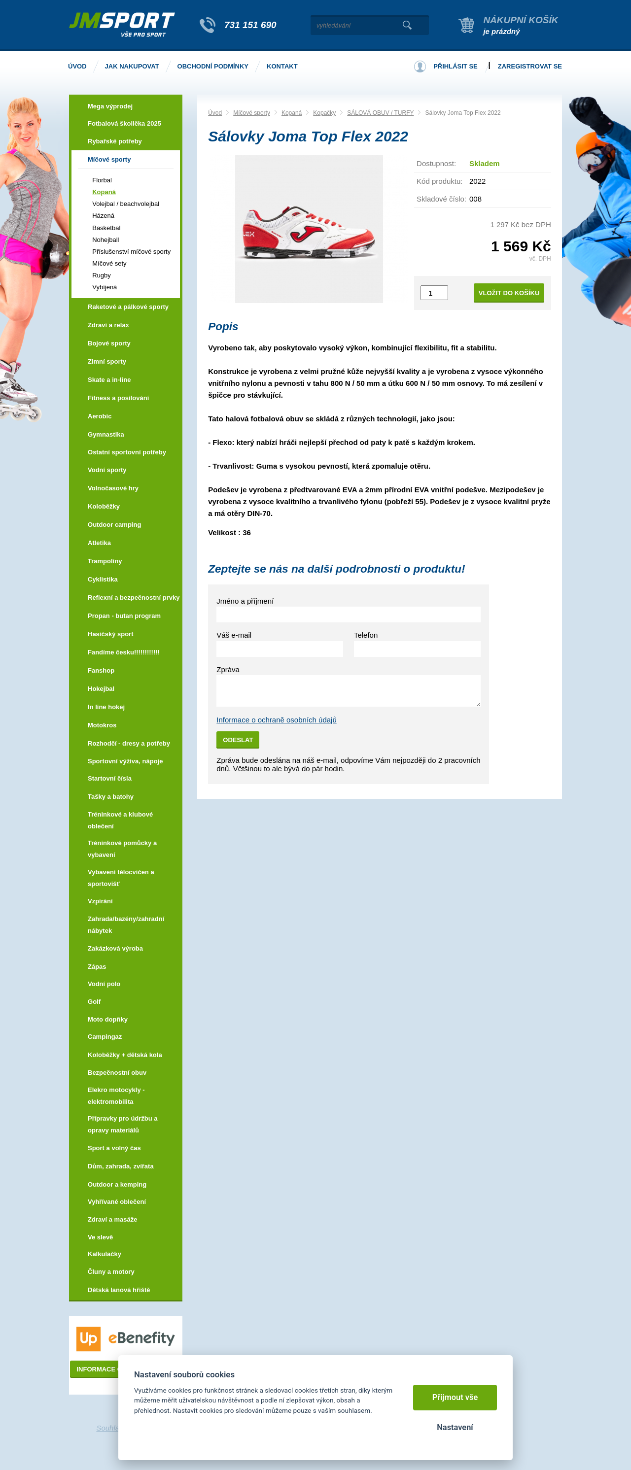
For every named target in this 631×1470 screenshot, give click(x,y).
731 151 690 (250, 25)
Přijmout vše (455, 1397)
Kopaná (291, 112)
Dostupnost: (436, 163)
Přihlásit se (455, 66)
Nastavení (455, 1427)
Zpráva (228, 669)
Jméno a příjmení (245, 601)
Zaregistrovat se (530, 66)
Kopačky (324, 112)
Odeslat (238, 740)
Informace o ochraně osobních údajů (276, 720)
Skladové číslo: (441, 199)
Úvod (215, 112)
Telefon (366, 635)
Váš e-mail (233, 635)
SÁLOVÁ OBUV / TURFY (380, 112)
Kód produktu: (439, 181)
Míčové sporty (251, 112)
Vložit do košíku (509, 293)
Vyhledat (407, 25)
